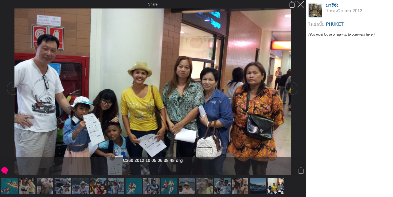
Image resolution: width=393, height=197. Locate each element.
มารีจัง (332, 5)
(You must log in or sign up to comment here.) (341, 34)
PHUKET (335, 24)
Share (153, 4)
